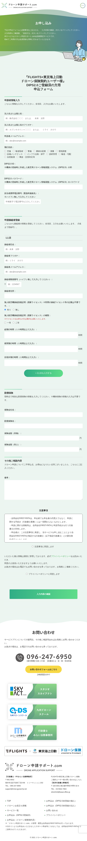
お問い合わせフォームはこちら (43, 669)
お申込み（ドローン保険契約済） (21, 820)
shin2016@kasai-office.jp (60, 792)
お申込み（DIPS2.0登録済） (19, 815)
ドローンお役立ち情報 (17, 806)
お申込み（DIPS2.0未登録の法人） (61, 806)
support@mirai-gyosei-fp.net (16, 789)
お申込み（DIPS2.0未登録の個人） (61, 801)
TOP (9, 801)
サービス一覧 (13, 810)
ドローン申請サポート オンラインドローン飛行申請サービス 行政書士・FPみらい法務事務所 (19, 5)
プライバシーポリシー (60, 556)
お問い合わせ (52, 810)
